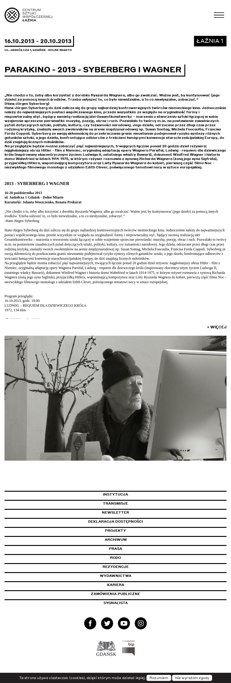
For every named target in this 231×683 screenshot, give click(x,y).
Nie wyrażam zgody (192, 678)
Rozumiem (158, 678)
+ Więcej (216, 327)
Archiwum (116, 539)
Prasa (115, 549)
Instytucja (115, 494)
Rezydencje (116, 567)
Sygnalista (115, 603)
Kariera (115, 585)
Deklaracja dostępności (115, 521)
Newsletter (115, 512)
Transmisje (141, 503)
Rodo (115, 558)
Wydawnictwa (115, 576)
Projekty (115, 530)
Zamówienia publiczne (129, 594)
